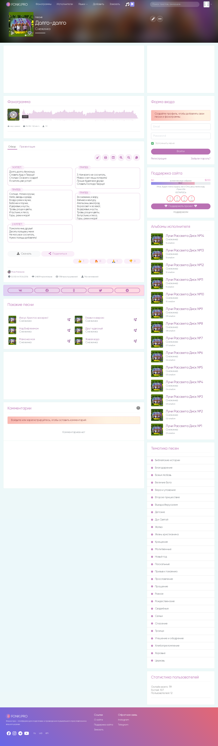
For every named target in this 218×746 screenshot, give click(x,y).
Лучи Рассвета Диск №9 (184, 309)
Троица (157, 631)
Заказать (115, 4)
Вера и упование (163, 490)
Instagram (123, 720)
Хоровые (158, 653)
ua (40, 733)
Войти (181, 151)
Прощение (159, 586)
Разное (157, 594)
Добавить (98, 4)
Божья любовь (161, 475)
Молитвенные (161, 549)
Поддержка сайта (103, 725)
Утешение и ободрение (167, 638)
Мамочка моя (27, 339)
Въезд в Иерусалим (164, 505)
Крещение (159, 542)
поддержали (180, 212)
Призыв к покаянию (164, 571)
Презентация (27, 146)
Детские (158, 512)
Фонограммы (43, 4)
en (47, 733)
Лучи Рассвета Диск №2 (184, 411)
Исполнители (65, 4)
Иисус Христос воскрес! (33, 318)
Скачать (24, 253)
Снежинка (42, 29)
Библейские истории (165, 460)
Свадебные (160, 608)
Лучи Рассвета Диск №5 (184, 367)
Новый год (159, 556)
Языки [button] (82, 4)
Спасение (159, 623)
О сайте (98, 720)
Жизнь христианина (165, 534)
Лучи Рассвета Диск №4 (184, 382)
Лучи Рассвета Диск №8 (184, 323)
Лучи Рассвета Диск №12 (185, 265)
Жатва (156, 527)
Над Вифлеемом (29, 328)
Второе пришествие (165, 497)
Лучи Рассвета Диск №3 (184, 397)
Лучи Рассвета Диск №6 (184, 353)
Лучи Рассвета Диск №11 (184, 280)
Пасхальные (160, 564)
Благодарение (162, 467)
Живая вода (92, 339)
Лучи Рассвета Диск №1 (184, 426)
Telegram (123, 725)
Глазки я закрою (94, 318)
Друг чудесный (94, 328)
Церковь (158, 660)
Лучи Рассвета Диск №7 (184, 338)
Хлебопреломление (165, 645)
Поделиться (58, 253)
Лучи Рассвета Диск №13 (185, 250)
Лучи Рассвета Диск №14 (185, 236)
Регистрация (158, 158)
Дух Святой (159, 519)
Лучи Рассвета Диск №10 (185, 294)
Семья (157, 616)
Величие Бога (161, 482)
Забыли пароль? (201, 158)
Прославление (162, 579)
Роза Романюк (16, 272)
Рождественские (163, 601)
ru (35, 733)
